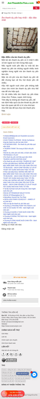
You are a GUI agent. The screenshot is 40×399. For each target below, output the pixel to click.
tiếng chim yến (12, 369)
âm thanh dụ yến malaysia (22, 378)
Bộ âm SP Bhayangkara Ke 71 (14, 195)
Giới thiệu (5, 333)
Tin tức (6, 122)
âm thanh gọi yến (20, 381)
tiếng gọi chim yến (7, 372)
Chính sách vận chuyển (9, 340)
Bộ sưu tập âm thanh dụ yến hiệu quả (16, 203)
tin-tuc (14, 122)
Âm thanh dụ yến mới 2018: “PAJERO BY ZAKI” (20, 161)
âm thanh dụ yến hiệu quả (25, 375)
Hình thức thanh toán (9, 343)
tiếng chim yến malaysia (24, 369)
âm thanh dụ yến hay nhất (9, 375)
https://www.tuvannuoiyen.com (12, 326)
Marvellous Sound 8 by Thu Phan (15, 197)
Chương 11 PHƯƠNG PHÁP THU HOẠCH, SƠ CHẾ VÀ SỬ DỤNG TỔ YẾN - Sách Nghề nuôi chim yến (19, 208)
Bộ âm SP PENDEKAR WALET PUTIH (17, 193)
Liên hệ (4, 337)
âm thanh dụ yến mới (8, 381)
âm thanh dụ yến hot (7, 378)
